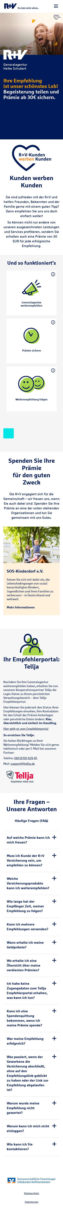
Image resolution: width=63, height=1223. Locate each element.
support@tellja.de (23, 763)
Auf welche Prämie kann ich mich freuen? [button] (28, 840)
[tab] (31, 840)
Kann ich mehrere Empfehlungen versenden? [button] (27, 926)
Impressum (31, 1201)
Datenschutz (31, 1193)
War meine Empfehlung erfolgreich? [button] (25, 1041)
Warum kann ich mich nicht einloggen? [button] (28, 1128)
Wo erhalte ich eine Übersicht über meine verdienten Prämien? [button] (23, 965)
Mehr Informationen (21, 607)
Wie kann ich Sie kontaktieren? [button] (20, 1146)
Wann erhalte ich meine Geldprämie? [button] (25, 944)
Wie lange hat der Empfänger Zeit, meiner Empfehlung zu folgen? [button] (25, 906)
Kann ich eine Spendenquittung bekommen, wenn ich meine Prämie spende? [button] (24, 1018)
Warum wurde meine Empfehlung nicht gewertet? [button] (23, 1108)
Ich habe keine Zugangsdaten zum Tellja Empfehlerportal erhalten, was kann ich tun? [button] (27, 991)
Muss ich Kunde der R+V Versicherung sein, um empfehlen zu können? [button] (25, 860)
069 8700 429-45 (25, 758)
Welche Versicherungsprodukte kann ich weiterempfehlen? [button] (28, 883)
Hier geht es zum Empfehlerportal (25, 728)
